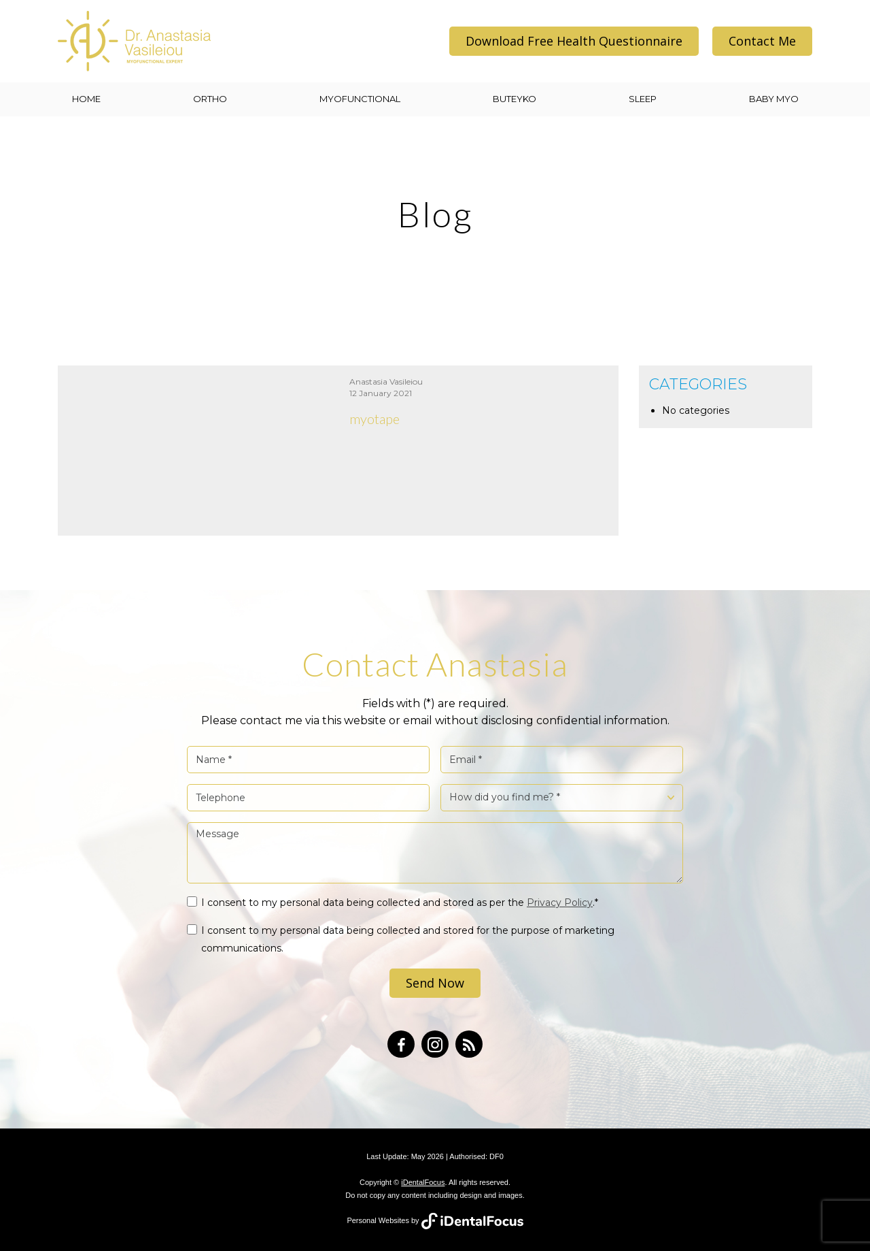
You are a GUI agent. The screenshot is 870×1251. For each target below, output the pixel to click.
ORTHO (210, 98)
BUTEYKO (514, 98)
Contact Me (762, 41)
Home (86, 98)
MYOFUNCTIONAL (359, 98)
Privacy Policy (560, 902)
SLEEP (643, 98)
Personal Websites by (435, 1220)
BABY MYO (774, 98)
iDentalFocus (423, 1182)
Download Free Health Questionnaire (574, 41)
